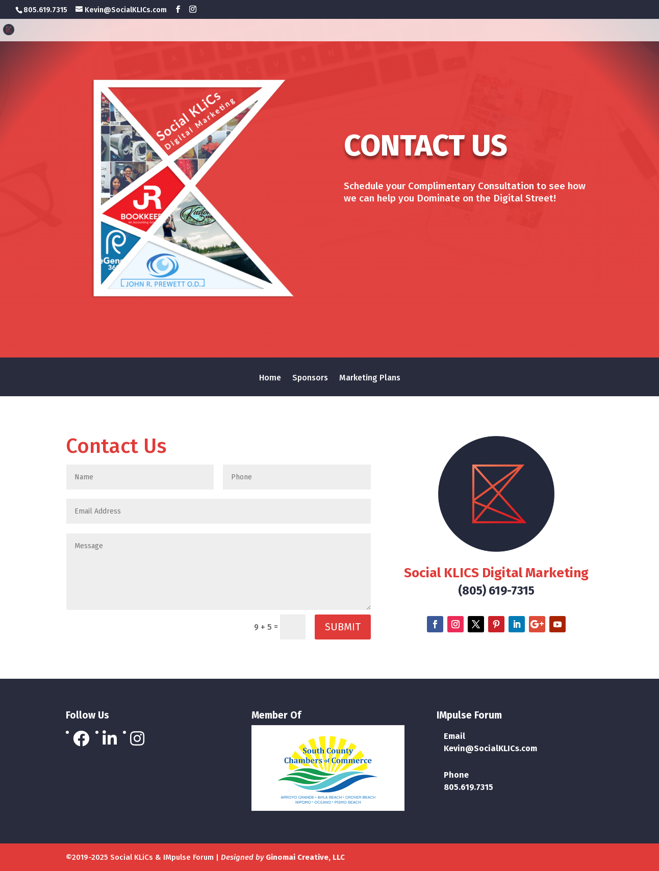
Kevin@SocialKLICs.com (490, 748)
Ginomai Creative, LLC (305, 857)
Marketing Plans (603, 31)
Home (477, 31)
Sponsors (527, 31)
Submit (343, 627)
